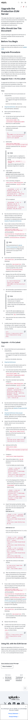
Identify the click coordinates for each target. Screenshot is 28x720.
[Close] (26, 706)
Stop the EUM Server (10, 107)
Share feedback (7, 667)
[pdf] (26, 7)
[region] (14, 712)
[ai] (24, 7)
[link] (21, 7)
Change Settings (13, 716)
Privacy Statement (13, 713)
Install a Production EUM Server (13, 221)
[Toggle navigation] (25, 688)
